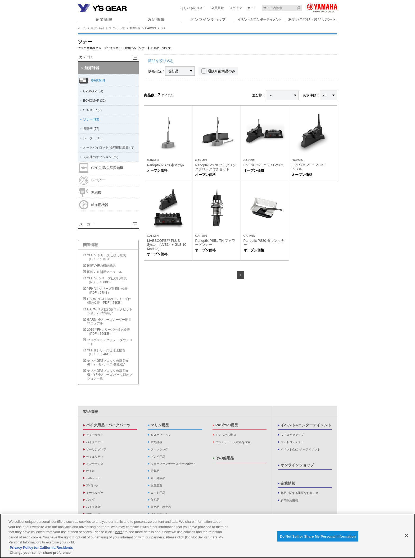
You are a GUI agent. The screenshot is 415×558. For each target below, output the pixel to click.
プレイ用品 (158, 456)
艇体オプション (161, 434)
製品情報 (90, 411)
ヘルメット (93, 478)
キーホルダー (94, 492)
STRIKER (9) (92, 110)
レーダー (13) (92, 138)
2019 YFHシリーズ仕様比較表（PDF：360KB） (108, 331)
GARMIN (150, 28)
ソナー (165, 28)
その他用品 (224, 458)
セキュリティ (94, 456)
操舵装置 (156, 485)
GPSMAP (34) (93, 91)
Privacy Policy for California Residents (41, 548)
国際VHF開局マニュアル (104, 272)
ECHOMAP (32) (94, 100)
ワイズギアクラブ (292, 434)
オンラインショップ (297, 465)
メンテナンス (94, 463)
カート (252, 8)
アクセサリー (94, 434)
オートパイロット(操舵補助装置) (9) (108, 147)
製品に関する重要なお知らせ (299, 492)
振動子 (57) (91, 129)
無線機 (90, 192)
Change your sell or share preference (40, 553)
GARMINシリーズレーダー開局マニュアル (109, 321)
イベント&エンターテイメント (306, 425)
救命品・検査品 (161, 506)
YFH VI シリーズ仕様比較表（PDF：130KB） (107, 280)
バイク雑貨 (93, 506)
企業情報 (288, 483)
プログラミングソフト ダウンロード (109, 342)
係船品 (155, 499)
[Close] (406, 535)
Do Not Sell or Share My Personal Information (318, 536)
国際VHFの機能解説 (101, 265)
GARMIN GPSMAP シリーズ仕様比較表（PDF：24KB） (109, 301)
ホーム (82, 28)
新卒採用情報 (289, 500)
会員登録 (217, 8)
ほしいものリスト (193, 8)
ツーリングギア (96, 449)
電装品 (155, 470)
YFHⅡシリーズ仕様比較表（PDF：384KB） (106, 352)
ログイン (235, 8)
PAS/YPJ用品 (226, 425)
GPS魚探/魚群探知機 (101, 168)
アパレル (92, 485)
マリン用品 (97, 28)
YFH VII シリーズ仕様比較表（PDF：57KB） (107, 290)
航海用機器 (93, 204)
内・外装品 (158, 478)
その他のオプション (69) (100, 157)
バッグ (90, 499)
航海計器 (135, 28)
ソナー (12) (91, 119)
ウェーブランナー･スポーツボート (173, 463)
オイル (90, 470)
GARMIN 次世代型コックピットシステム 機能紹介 (109, 311)
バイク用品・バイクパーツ (108, 425)
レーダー (92, 180)
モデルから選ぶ (225, 434)
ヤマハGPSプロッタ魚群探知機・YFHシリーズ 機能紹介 (108, 362)
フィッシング (159, 449)
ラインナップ (117, 28)
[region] (207, 536)
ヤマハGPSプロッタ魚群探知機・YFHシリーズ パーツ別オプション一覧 (109, 374)
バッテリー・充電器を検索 (232, 442)
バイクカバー (94, 442)
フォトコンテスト (292, 442)
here (118, 532)
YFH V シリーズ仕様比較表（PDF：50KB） (106, 257)
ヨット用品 (158, 492)
